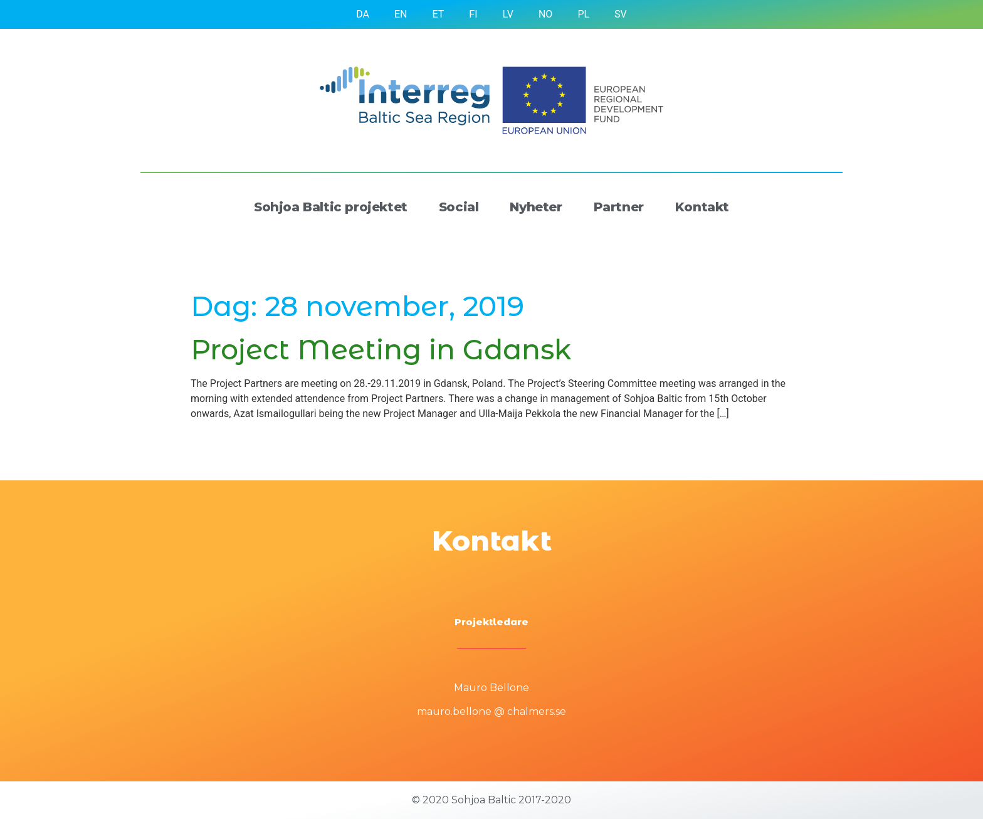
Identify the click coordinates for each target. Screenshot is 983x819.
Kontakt (702, 206)
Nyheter (536, 206)
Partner (619, 206)
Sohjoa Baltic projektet (330, 206)
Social (459, 206)
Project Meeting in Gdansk (381, 349)
